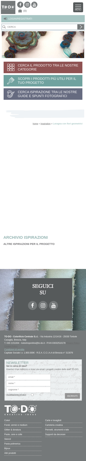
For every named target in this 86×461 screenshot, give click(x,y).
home (35, 123)
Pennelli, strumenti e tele (57, 429)
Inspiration (45, 123)
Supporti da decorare (55, 434)
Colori (7, 420)
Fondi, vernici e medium (15, 425)
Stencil (7, 439)
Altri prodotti (10, 453)
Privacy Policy (73, 343)
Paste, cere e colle (13, 434)
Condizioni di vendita (14, 349)
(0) (25, 10)
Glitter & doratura (12, 429)
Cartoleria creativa (54, 425)
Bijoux (7, 448)
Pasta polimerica (12, 443)
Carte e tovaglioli (53, 420)
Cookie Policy (11, 346)
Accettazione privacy (16, 394)
